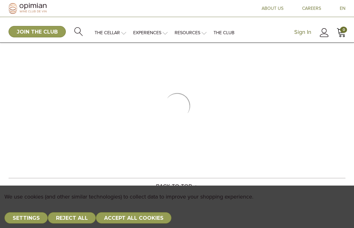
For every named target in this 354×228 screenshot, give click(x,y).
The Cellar (110, 33)
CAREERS (311, 8)
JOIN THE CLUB (37, 32)
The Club (224, 33)
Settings (26, 218)
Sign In (302, 32)
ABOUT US (272, 8)
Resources (191, 33)
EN (342, 8)
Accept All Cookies (134, 218)
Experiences (150, 33)
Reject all (72, 218)
